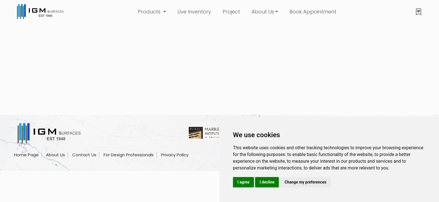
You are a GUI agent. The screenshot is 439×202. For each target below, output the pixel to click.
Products (150, 11)
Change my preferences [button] (305, 182)
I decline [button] (267, 182)
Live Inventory (194, 11)
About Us (262, 11)
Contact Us (84, 155)
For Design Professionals (129, 155)
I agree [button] (243, 182)
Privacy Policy (174, 155)
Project (231, 11)
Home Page (26, 155)
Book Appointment (312, 11)
